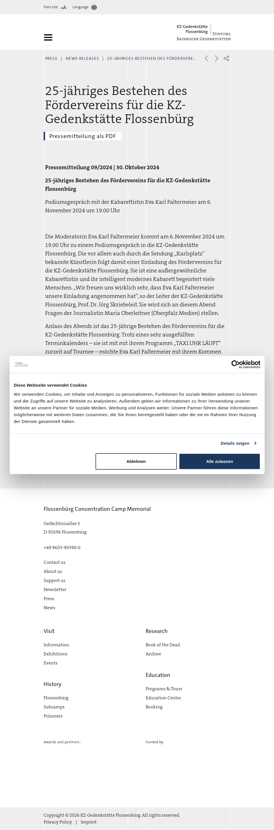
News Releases (82, 58)
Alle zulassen (219, 461)
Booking (154, 707)
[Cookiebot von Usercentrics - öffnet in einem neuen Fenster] (235, 364)
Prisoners (53, 716)
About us (53, 571)
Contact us (54, 562)
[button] (226, 58)
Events (51, 663)
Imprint (89, 822)
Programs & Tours (164, 689)
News (49, 608)
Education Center (163, 698)
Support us (54, 580)
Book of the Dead (163, 645)
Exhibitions (55, 654)
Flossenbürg (56, 698)
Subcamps (54, 707)
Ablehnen (136, 461)
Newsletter (55, 589)
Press (51, 58)
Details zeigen (235, 443)
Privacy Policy (58, 822)
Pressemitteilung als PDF (82, 136)
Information (56, 645)
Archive (153, 654)
